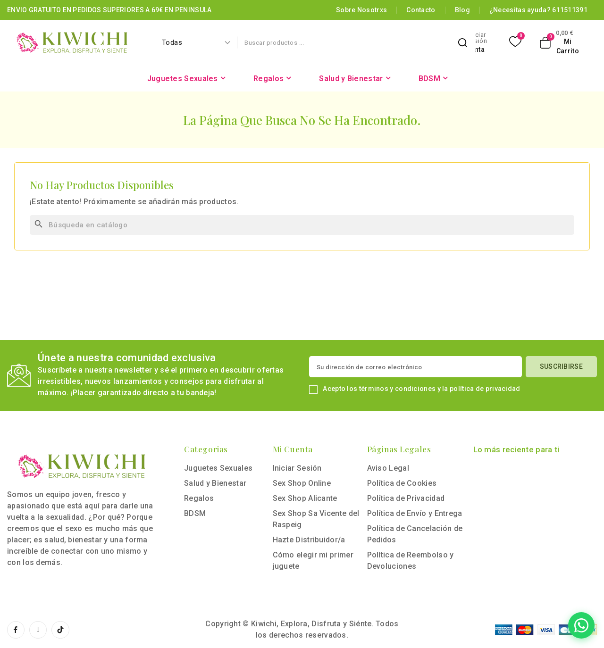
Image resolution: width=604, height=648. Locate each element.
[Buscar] (302, 225)
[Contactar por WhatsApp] (542, 625)
